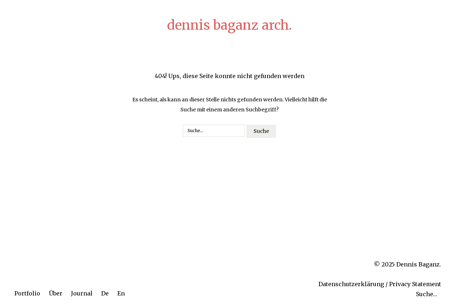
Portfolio (27, 293)
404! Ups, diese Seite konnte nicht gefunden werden (229, 76)
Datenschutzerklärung (351, 284)
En (121, 293)
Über (55, 293)
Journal (82, 293)
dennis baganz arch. (229, 25)
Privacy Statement (415, 284)
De (105, 293)
